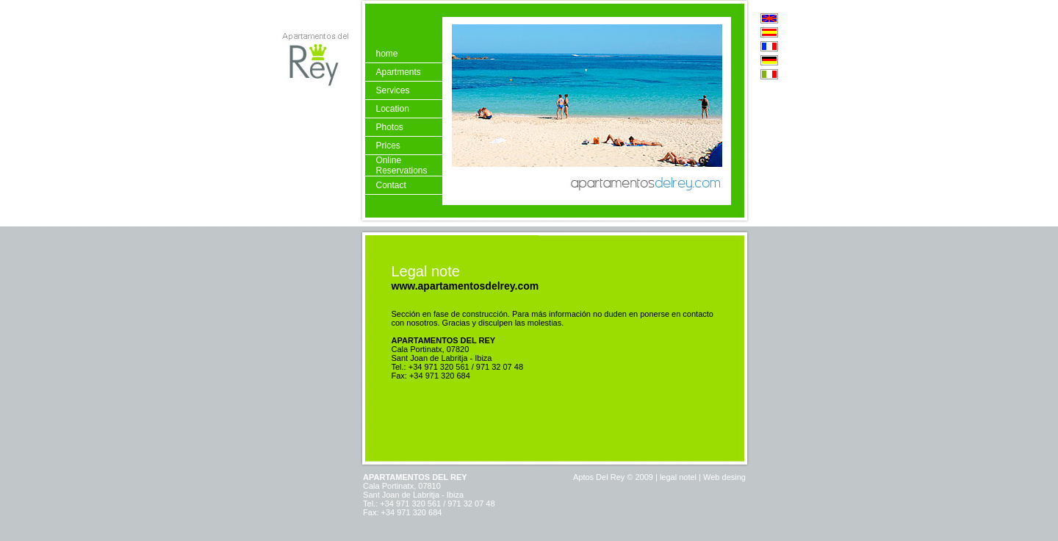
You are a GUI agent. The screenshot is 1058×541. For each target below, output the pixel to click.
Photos (389, 127)
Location (392, 109)
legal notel (678, 467)
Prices (387, 145)
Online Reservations (401, 165)
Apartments (397, 72)
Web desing (723, 467)
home (386, 54)
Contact (390, 185)
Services (392, 90)
